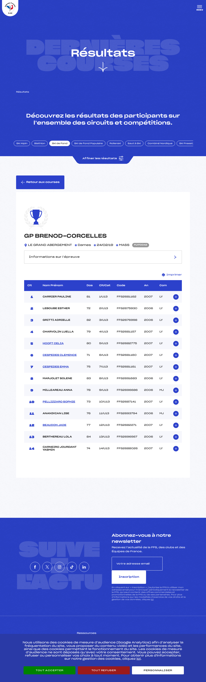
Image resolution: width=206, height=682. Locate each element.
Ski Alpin (25, 148)
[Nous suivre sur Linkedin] (96, 565)
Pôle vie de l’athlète (153, 631)
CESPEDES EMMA (56, 372)
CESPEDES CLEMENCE (60, 360)
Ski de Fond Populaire (92, 148)
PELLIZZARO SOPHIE (59, 407)
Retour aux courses (40, 187)
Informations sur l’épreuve (103, 262)
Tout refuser (103, 670)
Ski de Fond (63, 148)
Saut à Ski (137, 148)
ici (152, 591)
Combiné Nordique (163, 148)
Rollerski (118, 148)
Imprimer (172, 279)
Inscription (176, 568)
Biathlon (43, 148)
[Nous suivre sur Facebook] (23, 565)
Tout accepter (49, 670)
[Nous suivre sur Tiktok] (78, 565)
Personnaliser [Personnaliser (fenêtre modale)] (158, 670)
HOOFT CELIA (53, 348)
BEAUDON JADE (54, 430)
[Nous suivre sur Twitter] (41, 565)
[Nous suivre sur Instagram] (60, 565)
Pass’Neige (92, 631)
